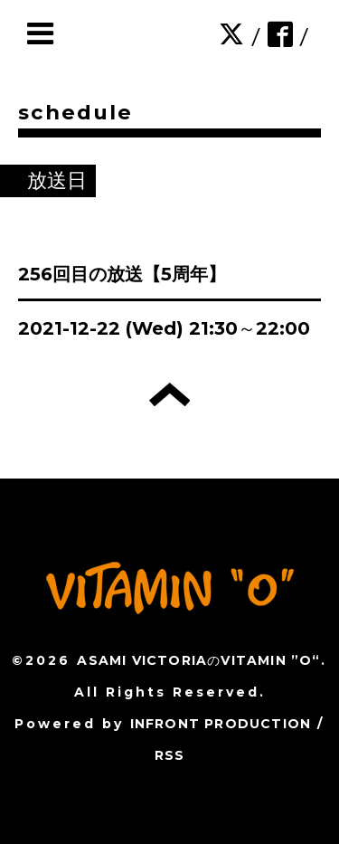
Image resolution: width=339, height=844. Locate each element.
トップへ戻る (169, 394)
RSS (170, 755)
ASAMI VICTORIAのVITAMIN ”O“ (198, 660)
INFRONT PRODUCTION (221, 724)
